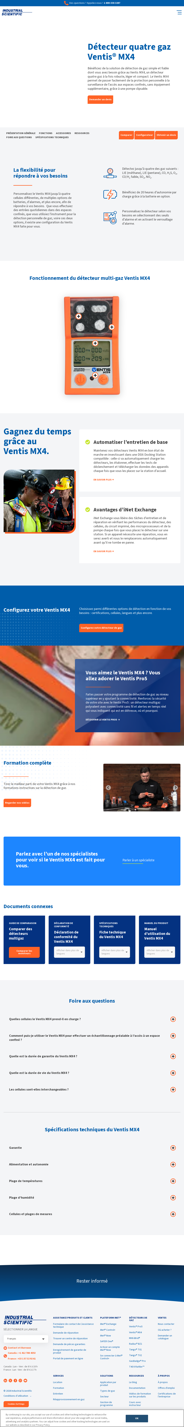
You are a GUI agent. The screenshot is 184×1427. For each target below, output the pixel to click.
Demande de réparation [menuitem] (65, 1334)
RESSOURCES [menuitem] (82, 133)
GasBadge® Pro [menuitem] (137, 1362)
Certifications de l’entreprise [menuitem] (167, 1397)
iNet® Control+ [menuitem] (107, 1331)
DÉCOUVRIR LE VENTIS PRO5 (101, 720)
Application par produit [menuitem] (108, 1385)
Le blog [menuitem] (133, 1384)
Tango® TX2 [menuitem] (135, 1356)
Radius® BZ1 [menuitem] (135, 1345)
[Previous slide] (108, 787)
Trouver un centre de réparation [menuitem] (70, 1339)
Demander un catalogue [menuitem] (165, 1338)
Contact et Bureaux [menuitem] (19, 1348)
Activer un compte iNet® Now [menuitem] (110, 1349)
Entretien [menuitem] (58, 1395)
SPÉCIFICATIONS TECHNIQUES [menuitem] (52, 137)
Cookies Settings (16, 1404)
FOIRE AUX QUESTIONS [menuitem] (19, 137)
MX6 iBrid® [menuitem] (134, 1339)
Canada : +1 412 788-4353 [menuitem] (22, 1353)
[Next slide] (175, 787)
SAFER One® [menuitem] (106, 1342)
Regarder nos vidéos (17, 803)
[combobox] (69, 952)
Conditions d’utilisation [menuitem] (16, 1396)
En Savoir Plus (103, 480)
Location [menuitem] (57, 1384)
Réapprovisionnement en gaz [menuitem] (69, 1401)
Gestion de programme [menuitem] (106, 1405)
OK (136, 1419)
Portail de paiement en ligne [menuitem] (68, 1359)
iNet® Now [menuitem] (105, 1336)
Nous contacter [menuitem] (166, 1325)
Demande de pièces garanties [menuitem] (69, 1345)
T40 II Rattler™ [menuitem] (136, 1367)
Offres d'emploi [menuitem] (166, 1390)
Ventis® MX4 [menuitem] (135, 1333)
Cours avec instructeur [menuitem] (135, 1405)
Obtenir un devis (166, 135)
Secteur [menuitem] (104, 1398)
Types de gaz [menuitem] (107, 1392)
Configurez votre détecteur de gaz (101, 628)
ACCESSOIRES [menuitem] (63, 133)
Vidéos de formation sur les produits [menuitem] (140, 1397)
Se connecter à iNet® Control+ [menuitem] (111, 1358)
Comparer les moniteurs (24, 952)
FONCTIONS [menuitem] (45, 133)
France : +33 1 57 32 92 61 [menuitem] (22, 1359)
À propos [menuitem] (163, 1384)
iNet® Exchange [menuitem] (108, 1325)
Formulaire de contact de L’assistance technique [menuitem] (73, 1326)
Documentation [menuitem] (137, 1390)
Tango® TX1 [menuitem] (135, 1350)
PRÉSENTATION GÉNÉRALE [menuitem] (20, 133)
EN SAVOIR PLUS (103, 551)
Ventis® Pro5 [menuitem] (136, 1327)
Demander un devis (100, 99)
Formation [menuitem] (58, 1390)
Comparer (126, 135)
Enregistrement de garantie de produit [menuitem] (69, 1352)
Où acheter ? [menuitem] (164, 1331)
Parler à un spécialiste (139, 860)
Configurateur (144, 135)
